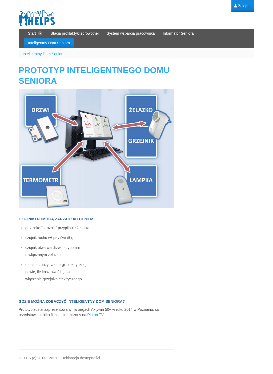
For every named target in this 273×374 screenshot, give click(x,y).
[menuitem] (242, 6)
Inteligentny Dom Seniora (44, 54)
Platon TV (95, 315)
